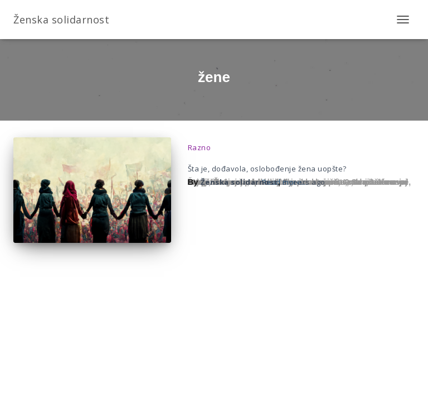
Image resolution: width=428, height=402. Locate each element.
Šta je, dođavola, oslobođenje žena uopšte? (267, 169)
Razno (199, 147)
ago (304, 182)
